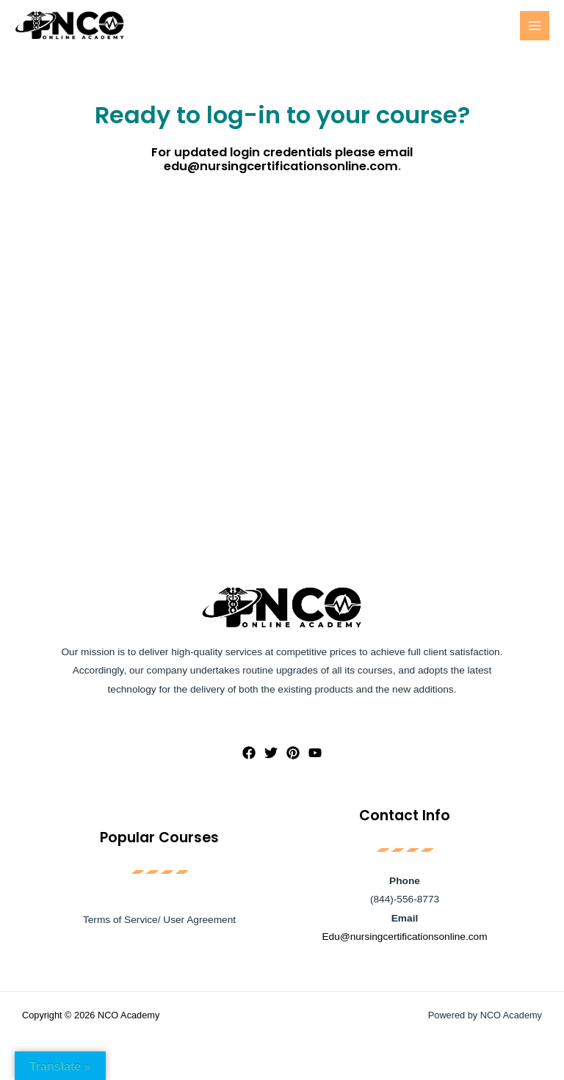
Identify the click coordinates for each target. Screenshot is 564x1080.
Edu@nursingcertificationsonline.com (404, 936)
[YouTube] (315, 752)
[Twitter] (271, 752)
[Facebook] (249, 752)
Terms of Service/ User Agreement (159, 919)
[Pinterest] (293, 752)
